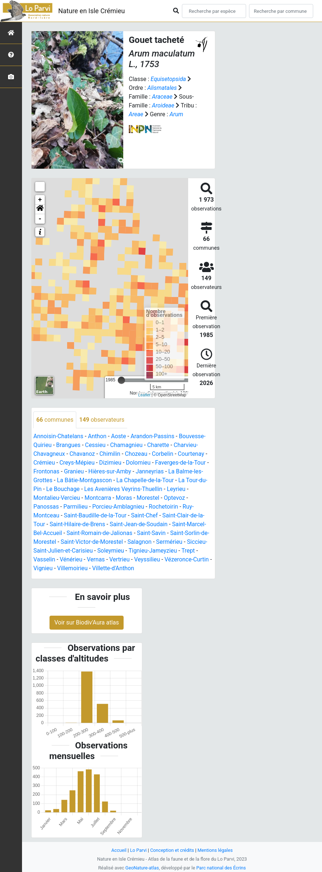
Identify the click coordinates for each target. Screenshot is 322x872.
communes (55, 419)
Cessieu (95, 445)
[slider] (121, 380)
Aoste (119, 436)
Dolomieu (139, 462)
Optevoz (175, 497)
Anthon (97, 436)
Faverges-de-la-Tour (182, 462)
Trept (189, 550)
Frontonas (46, 471)
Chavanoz (83, 453)
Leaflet (144, 395)
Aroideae (163, 105)
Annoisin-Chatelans (58, 436)
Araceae (162, 96)
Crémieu (44, 462)
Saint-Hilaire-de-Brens (78, 524)
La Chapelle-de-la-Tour (146, 480)
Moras (125, 497)
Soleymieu (111, 550)
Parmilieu (76, 506)
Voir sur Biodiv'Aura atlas (86, 622)
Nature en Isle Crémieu (91, 11)
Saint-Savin (152, 533)
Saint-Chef (145, 515)
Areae (136, 114)
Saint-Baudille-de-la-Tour (96, 515)
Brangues (68, 445)
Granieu (74, 471)
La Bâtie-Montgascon (85, 480)
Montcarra (98, 497)
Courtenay (192, 453)
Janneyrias (151, 471)
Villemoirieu (76, 568)
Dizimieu (111, 462)
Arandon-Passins (154, 436)
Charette (159, 445)
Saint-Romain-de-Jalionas (100, 533)
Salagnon (140, 541)
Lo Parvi (137, 850)
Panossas (46, 506)
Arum (177, 114)
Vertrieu (120, 559)
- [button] (40, 219)
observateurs (102, 419)
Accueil (118, 850)
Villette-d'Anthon (117, 568)
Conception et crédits (172, 850)
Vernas (96, 559)
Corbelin (164, 453)
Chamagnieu (127, 445)
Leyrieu (177, 489)
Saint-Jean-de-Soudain (139, 524)
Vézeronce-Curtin (188, 559)
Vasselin (44, 559)
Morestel (149, 497)
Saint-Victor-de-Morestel (92, 541)
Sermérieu (170, 541)
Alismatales (162, 87)
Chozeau (137, 453)
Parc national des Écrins (221, 868)
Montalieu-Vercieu (57, 497)
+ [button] (40, 199)
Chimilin (110, 453)
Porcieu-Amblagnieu (119, 506)
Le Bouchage (63, 489)
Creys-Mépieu (77, 462)
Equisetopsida (169, 79)
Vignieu (46, 568)
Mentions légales (215, 850)
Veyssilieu (148, 559)
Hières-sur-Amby (110, 471)
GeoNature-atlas (142, 868)
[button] (40, 209)
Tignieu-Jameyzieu (154, 550)
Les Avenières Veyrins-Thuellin (124, 489)
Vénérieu (71, 559)
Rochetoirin (165, 506)
